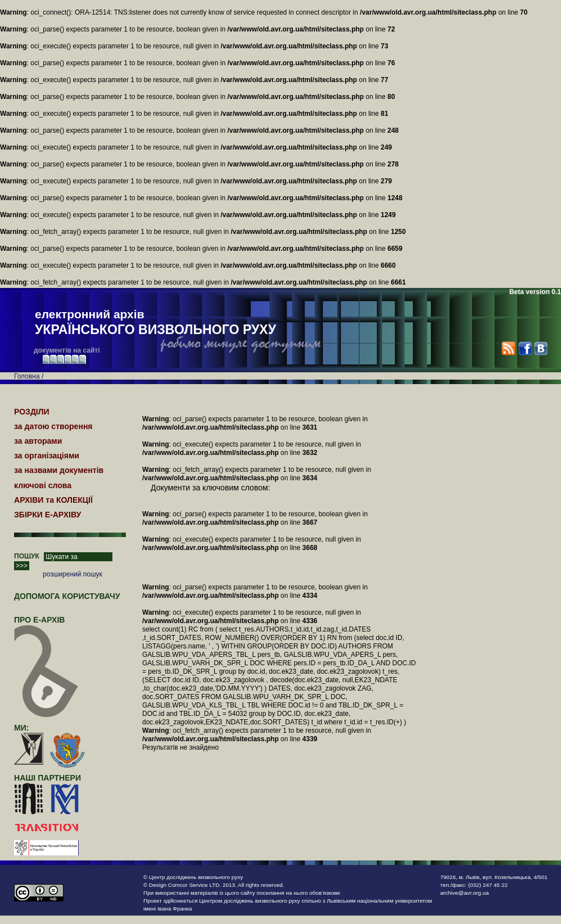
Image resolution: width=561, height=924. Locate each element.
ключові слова (42, 485)
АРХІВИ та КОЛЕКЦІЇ (53, 499)
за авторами (38, 440)
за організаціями (46, 455)
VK (540, 348)
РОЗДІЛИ (31, 411)
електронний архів (155, 323)
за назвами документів (58, 470)
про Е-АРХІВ (46, 624)
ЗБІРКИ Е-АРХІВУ (47, 514)
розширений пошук (72, 574)
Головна (27, 376)
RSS (508, 348)
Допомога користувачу (67, 596)
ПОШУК (26, 556)
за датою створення (53, 426)
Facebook (525, 348)
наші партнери (47, 777)
